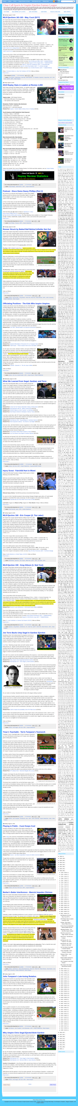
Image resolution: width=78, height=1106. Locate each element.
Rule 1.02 (68, 665)
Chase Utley (71, 283)
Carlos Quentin (61, 274)
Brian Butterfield (62, 251)
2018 (61, 1032)
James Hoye (68, 436)
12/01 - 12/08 (64, 880)
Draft (72, 352)
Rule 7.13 (60, 724)
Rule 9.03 (71, 730)
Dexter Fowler (60, 344)
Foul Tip (60, 385)
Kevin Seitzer (62, 510)
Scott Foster (66, 752)
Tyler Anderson (61, 815)
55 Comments (28, 558)
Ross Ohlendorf (66, 662)
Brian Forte (70, 251)
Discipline (64, 346)
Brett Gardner (29, 77)
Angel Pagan (64, 200)
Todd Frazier (70, 793)
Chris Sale (60, 292)
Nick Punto (71, 607)
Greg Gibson (22, 297)
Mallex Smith (60, 537)
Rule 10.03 (64, 669)
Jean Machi (62, 446)
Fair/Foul (69, 376)
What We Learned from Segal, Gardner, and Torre (24, 381)
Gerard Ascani (64, 398)
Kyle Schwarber (70, 514)
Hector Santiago (61, 413)
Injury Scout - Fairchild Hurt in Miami (19, 471)
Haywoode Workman (62, 412)
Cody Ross (61, 303)
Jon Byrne (68, 482)
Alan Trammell (69, 181)
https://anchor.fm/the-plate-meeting (12, 215)
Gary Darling (71, 392)
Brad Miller (60, 239)
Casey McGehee (61, 277)
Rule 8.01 (68, 726)
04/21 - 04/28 (64, 999)
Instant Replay (12, 186)
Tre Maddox (69, 809)
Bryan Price (60, 261)
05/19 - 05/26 (64, 991)
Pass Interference (61, 616)
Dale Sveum (66, 313)
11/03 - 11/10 (64, 889)
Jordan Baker (66, 486)
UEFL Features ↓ (33, 11)
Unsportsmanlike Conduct (35, 466)
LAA (66, 516)
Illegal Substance (62, 424)
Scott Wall (65, 757)
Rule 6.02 (63, 712)
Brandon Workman (66, 243)
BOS (68, 213)
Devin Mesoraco (69, 343)
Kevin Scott (71, 508)
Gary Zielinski (63, 394)
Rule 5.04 (71, 705)
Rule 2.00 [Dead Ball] (64, 675)
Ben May (23, 77)
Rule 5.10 (67, 709)
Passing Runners (69, 616)
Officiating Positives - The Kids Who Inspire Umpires (26, 303)
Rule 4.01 (70, 697)
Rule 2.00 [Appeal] (62, 671)
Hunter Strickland (62, 418)
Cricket (59, 310)
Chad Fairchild (12, 509)
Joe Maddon (64, 470)
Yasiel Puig (69, 843)
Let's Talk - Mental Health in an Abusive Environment (23, 327)
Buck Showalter (61, 263)
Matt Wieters (69, 565)
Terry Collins (68, 781)
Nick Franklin (60, 605)
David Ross (69, 334)
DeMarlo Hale (61, 337)
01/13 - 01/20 (64, 1028)
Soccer (59, 767)
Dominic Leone (63, 347)
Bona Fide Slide (67, 236)
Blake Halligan (68, 230)
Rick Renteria (66, 644)
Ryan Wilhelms (71, 742)
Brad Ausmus (68, 237)
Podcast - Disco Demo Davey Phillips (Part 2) (23, 191)
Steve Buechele (66, 770)
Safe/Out (71, 747)
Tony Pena (61, 803)
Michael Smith (66, 574)
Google (38, 1101)
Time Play (72, 791)
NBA (70, 595)
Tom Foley (62, 796)
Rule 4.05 (70, 699)
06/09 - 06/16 (64, 985)
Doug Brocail (60, 350)
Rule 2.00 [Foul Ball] (66, 678)
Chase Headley (65, 283)
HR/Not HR (68, 409)
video (50, 818)
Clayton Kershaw (65, 297)
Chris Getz (63, 289)
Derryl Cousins (61, 343)
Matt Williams (61, 566)
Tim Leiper (60, 788)
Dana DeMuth (65, 318)
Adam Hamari (65, 176)
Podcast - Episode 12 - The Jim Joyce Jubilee (21, 365)
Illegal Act (70, 421)
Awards (67, 212)
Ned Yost (30, 626)
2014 (61, 1040)
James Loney (60, 437)
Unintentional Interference (64, 826)
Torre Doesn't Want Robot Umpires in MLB (20, 431)
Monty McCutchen (69, 593)
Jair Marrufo (61, 431)
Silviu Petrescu (69, 766)
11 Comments (28, 507)
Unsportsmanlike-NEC (63, 830)
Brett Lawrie (66, 248)
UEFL (12, 78)
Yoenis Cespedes (70, 845)
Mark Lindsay (65, 547)
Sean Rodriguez (61, 760)
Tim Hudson (70, 787)
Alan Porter (60, 181)
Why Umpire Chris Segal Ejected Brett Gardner (21, 659)
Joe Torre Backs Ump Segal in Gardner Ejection (21, 433)
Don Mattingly (61, 349)
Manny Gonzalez (69, 537)
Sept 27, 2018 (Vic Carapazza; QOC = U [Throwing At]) (35, 64)
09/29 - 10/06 (64, 899)
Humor (71, 416)
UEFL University (50, 297)
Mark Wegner (68, 552)
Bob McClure (62, 234)
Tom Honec (60, 797)
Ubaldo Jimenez (69, 820)
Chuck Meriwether (65, 295)
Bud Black (71, 263)
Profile (66, 632)
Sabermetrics (19, 186)
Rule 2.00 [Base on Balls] (65, 672)
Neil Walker (63, 601)
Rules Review (39, 297)
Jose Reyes (71, 491)
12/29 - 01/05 (64, 872)
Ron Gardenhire (69, 656)
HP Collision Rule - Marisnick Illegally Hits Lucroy (22, 770)
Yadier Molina (69, 842)
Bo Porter (66, 231)
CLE (70, 267)
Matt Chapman (62, 562)
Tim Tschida (67, 790)
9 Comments (28, 373)
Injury (17, 509)
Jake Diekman (67, 431)
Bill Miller (71, 225)
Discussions (71, 346)
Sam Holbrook (65, 750)
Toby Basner (63, 793)
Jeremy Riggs (69, 456)
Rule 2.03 (63, 693)
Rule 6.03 (37, 968)
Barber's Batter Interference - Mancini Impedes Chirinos (27, 892)
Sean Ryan (68, 760)
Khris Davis (68, 510)
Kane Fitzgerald (67, 498)
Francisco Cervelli (61, 386)
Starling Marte (66, 769)
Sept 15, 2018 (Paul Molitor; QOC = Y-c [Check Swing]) (34, 66)
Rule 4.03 (60, 699)
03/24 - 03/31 (64, 1007)
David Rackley (61, 334)
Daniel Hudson (66, 319)
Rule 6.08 (72, 715)
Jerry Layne (68, 458)
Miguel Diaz (60, 577)
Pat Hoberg (68, 617)
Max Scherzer (67, 568)
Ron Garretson (63, 657)
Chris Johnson (63, 291)
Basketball (71, 219)
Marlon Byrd (60, 553)
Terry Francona (61, 782)
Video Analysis (17, 78)
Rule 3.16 (63, 697)
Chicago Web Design (49, 1101)
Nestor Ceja (69, 601)
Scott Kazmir (66, 754)
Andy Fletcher (70, 194)
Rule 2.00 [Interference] (24, 968)
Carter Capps (60, 276)
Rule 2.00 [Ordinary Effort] (66, 684)
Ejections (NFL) (68, 364)
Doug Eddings (68, 350)
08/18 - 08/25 (64, 911)
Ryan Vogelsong (64, 742)
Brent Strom (66, 246)
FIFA (64, 376)
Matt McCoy (62, 565)
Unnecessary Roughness (64, 827)
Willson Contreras (68, 840)
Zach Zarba (60, 849)
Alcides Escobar (61, 184)
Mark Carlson (63, 544)
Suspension (60, 776)
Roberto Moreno (70, 650)
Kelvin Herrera (62, 501)
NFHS (70, 596)
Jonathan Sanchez (66, 485)
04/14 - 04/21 (64, 1001)
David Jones (64, 331)
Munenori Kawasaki (62, 595)
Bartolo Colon (64, 216)
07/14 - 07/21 (64, 974)
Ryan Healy (70, 739)
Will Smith (68, 839)
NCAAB (59, 596)
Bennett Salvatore (64, 222)
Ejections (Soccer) (61, 366)
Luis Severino (66, 529)
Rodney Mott (61, 656)
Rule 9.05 (66, 732)
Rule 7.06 (70, 720)
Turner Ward (69, 813)
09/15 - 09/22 (64, 903)
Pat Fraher (62, 617)
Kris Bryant (63, 513)
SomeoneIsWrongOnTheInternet (66, 77)
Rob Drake (71, 645)
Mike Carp (62, 580)
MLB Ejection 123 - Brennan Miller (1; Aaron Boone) (22, 1060)
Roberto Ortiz (62, 651)
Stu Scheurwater (67, 775)
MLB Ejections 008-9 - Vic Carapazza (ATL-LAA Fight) (64, 49)
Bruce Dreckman (61, 259)
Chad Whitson (70, 280)
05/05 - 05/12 (64, 995)
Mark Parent (60, 550)
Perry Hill (61, 626)
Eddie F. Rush (66, 356)
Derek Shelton (69, 340)
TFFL (59, 778)
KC (27, 626)
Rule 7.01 (69, 717)
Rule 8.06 (70, 729)
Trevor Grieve (60, 812)
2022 (61, 864)
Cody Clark (71, 301)
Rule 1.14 (63, 668)
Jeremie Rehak (67, 455)
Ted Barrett (22, 818)
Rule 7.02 (60, 718)
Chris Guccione (70, 289)
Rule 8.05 (63, 729)
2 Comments (28, 221)
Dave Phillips (12, 223)
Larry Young (60, 523)
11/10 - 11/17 (64, 886)
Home (29, 1084)
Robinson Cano (69, 653)
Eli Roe (68, 366)
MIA (64, 531)
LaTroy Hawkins (61, 517)
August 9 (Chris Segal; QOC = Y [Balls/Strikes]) (40, 62)
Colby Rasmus (67, 303)
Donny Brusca (63, 69)
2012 (61, 1044)
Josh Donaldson (68, 492)
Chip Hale (62, 286)
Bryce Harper (69, 261)
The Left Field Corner (63, 784)
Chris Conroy (66, 288)
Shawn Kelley (61, 766)
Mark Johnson (67, 546)
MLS (67, 532)
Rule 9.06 (72, 732)
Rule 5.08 (70, 708)
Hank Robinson (61, 410)
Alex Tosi (60, 187)
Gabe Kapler (60, 391)
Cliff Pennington (64, 298)
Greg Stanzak (66, 404)
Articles (10, 297)
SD (68, 744)
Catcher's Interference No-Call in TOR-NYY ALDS (68, 153)
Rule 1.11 (63, 666)
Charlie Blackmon (64, 282)
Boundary (60, 237)
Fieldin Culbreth (69, 380)
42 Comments (28, 295)
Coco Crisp (66, 301)
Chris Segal (15, 727)
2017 (61, 1034)
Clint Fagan (71, 298)
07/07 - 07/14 (64, 977)
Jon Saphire (65, 483)
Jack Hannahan (71, 430)
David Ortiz (71, 331)
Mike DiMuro (61, 581)
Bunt (68, 264)
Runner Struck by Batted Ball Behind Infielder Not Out (27, 229)
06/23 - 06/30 (64, 981)
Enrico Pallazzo (69, 369)
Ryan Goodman (63, 739)
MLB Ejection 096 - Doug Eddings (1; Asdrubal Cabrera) (23, 420)
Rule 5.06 (71, 706)
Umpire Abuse (31, 375)
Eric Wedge (67, 373)
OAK (69, 610)
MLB (62, 532)
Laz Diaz (67, 523)
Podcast (17, 223)
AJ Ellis (63, 172)
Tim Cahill (64, 787)
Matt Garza (68, 562)
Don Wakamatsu (69, 349)
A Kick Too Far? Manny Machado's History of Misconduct (24, 406)
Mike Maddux (71, 583)
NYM (68, 598)
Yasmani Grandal (61, 845)
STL (69, 745)
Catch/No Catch (69, 277)
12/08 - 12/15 (64, 878)
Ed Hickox (60, 355)
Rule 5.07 (63, 708)
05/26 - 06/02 (64, 989)
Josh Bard (61, 492)
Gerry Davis (71, 400)
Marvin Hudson (62, 556)
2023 (61, 862)
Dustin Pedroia (63, 353)
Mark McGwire (62, 549)
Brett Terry (72, 249)
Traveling (59, 806)
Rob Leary (62, 647)
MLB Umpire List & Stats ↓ (19, 11)
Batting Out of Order (64, 221)
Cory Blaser (68, 306)
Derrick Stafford (69, 341)
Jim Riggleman (69, 464)
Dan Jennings (67, 316)
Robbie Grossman (61, 648)
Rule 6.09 (62, 717)
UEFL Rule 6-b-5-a (8, 51)
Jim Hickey (71, 461)
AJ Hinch (68, 172)
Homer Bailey (65, 416)
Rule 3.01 (68, 693)
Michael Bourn (65, 571)
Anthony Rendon (61, 203)
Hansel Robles (69, 410)
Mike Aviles (64, 578)
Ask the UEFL (16, 297)
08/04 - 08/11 (64, 968)
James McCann (68, 437)
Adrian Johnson (67, 179)
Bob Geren (72, 233)
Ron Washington (63, 660)
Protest (65, 633)
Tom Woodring (68, 799)
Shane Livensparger (67, 763)
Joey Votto (62, 473)
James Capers (69, 434)
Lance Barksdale (26, 1028)
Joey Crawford (70, 471)
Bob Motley (60, 236)
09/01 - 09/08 (64, 907)
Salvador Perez (67, 748)
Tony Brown (65, 802)
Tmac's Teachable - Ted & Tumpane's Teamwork (24, 732)
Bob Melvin (68, 234)
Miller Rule (28, 560)
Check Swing (62, 285)
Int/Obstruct (64, 427)
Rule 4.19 (65, 703)
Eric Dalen (68, 370)
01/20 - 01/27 (64, 1026)
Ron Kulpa (71, 657)
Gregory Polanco (66, 406)
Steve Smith (66, 772)
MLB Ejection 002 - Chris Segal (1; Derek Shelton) (68, 145)
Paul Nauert (66, 622)
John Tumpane (16, 818)
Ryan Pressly (60, 741)
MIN (73, 531)
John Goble (67, 476)
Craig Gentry (69, 309)
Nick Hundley (67, 605)
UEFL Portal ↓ (67, 11)
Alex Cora (60, 185)
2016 (61, 1036)
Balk (72, 213)
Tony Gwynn (71, 802)
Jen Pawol (66, 453)
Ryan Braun (71, 738)
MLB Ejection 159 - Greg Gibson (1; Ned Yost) (23, 565)
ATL (67, 173)
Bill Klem (66, 225)
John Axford (68, 473)
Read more (65, 45)
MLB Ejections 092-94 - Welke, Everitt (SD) (20, 408)
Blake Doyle (61, 230)
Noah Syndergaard (69, 608)
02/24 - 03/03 (64, 1015)
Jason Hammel (69, 440)
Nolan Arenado (61, 610)
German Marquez (63, 400)
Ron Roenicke (63, 659)
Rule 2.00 (69, 669)
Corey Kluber (60, 306)
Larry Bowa (66, 520)
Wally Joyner (60, 836)
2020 (61, 868)
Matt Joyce (65, 563)
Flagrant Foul (69, 382)
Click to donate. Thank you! (64, 84)
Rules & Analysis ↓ (55, 11)
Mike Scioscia (61, 589)
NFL (59, 598)
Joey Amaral (63, 471)
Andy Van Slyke (67, 197)
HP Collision (61, 409)
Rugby (63, 665)
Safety (62, 748)
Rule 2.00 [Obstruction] (67, 683)
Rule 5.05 (63, 706)
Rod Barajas (69, 654)
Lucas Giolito (68, 528)
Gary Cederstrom (62, 392)
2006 (61, 1048)
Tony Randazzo (68, 803)
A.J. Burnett (60, 169)
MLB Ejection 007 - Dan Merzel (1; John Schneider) (63, 59)
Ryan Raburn (67, 741)
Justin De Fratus (66, 495)
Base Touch (70, 218)
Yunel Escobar (69, 848)
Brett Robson (66, 249)
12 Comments (28, 184)
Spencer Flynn (66, 767)
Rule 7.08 (66, 721)
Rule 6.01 (32, 968)
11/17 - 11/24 (64, 884)
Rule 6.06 (60, 715)
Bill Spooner (62, 227)
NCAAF (65, 596)
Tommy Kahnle (61, 800)
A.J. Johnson (67, 169)
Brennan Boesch (65, 245)
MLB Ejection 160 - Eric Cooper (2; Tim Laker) (23, 515)
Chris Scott (67, 292)
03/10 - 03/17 (64, 1011)
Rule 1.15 (68, 668)
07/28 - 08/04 (64, 970)
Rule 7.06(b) (60, 721)
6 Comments (28, 966)
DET (59, 312)
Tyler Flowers (64, 817)
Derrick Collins (61, 341)
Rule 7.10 (64, 723)
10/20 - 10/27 (64, 893)
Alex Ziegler (65, 188)
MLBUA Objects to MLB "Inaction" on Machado (21, 410)
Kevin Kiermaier (67, 507)
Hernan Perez (60, 415)
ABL (65, 170)
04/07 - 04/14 (64, 1003)
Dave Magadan (62, 325)
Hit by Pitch (68, 415)
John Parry (65, 479)
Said (4, 645)
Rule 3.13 (68, 696)
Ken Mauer (69, 501)
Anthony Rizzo (69, 203)
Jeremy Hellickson (61, 456)
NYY (51, 77)
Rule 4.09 (70, 700)
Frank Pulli (61, 388)
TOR (65, 778)
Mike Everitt (63, 583)
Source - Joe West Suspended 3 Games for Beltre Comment (25, 855)
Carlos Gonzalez (69, 273)
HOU (70, 407)
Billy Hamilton (71, 228)
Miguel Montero (66, 577)
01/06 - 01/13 (64, 1030)
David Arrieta (69, 328)
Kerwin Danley (70, 502)
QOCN (8, 78)
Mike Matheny (63, 584)
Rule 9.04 (61, 732)
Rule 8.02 (33, 297)
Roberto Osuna (69, 651)
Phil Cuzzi (19, 887)
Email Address (61, 94)
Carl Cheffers (71, 270)
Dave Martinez (70, 325)
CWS (64, 268)
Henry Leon (69, 413)
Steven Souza (66, 773)
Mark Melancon (69, 549)
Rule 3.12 (63, 696)
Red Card (60, 642)
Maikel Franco (66, 534)
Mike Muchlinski (67, 586)
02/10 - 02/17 (64, 1019)
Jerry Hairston (60, 458)
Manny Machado (64, 538)
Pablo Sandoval (69, 613)
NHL (63, 598)
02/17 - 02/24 (64, 1017)
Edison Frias (65, 358)
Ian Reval (64, 421)
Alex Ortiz (66, 185)
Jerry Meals (60, 459)
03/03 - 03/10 (64, 1013)
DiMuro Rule (67, 344)
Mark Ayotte (64, 543)
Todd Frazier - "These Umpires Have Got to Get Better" (23, 345)
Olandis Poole (69, 611)
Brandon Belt (65, 240)
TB (65, 776)
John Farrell (65, 474)
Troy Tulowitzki (61, 813)
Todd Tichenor (70, 794)
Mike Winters (61, 590)
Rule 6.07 (66, 715)
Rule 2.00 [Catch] (69, 674)
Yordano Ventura (70, 846)
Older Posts (53, 1084)
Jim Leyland (69, 462)
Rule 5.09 (28, 297)
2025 (61, 858)
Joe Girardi (66, 468)
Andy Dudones (62, 194)
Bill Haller (64, 224)
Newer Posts (7, 1084)
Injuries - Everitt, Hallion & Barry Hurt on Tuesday (22, 109)
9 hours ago (60, 74)
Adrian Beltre (65, 178)
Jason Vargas (64, 443)
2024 (61, 860)
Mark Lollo (71, 547)
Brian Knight (61, 254)
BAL (63, 213)
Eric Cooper (22, 560)
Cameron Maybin (63, 270)
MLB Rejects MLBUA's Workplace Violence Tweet (22, 411)
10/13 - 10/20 (64, 895)
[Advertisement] (21, 1089)
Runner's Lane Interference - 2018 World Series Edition (23, 607)
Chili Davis (72, 285)
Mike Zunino (69, 590)
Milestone (60, 592)
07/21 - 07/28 (64, 972)
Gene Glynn (60, 395)
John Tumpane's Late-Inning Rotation (19, 976)
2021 (61, 866)
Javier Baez (71, 443)
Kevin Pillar (64, 508)
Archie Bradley (69, 206)
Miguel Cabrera (67, 575)
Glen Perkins (69, 401)
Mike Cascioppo (69, 580)
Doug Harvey (61, 352)
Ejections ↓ (44, 11)
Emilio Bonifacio (66, 367)
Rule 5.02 (60, 705)
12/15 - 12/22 (64, 876)
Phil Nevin (71, 629)
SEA (36, 560)
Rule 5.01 (70, 703)
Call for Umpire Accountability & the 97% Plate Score (23, 709)
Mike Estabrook (70, 581)
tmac (27, 818)
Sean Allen (70, 757)
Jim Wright (67, 465)
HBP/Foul (65, 407)
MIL (68, 531)
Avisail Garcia (61, 212)
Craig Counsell (61, 309)
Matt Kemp (71, 563)
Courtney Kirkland (61, 307)
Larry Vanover (68, 522)
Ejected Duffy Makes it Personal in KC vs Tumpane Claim (24, 344)
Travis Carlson (66, 806)
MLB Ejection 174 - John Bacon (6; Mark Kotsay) (68, 160)
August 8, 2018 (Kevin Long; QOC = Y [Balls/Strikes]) (35, 617)
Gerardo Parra (70, 398)
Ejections (41, 77)
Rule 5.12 (64, 711)
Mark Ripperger (67, 550)
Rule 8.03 (67, 727)
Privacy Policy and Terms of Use (39, 1099)
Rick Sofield (64, 645)
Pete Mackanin (67, 626)
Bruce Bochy (68, 258)
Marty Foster (68, 555)
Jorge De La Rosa (66, 488)
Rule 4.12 (70, 702)
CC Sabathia (36, 77)
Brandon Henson (66, 242)
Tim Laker (40, 560)
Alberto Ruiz (69, 182)
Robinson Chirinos (61, 654)
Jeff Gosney (66, 449)
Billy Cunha (65, 228)
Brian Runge (69, 255)
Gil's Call (15, 375)
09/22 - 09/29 (64, 901)
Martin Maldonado (68, 553)
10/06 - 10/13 (64, 897)
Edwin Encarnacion (68, 359)
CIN (65, 267)
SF (62, 745)
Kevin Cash (69, 504)
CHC (72, 266)
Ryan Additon (71, 736)
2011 (61, 1046)
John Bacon (11, 1028)
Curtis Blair (70, 310)
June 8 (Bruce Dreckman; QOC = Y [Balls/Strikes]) (39, 615)
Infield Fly (71, 424)
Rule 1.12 (68, 666)
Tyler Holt (70, 817)
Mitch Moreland (61, 593)
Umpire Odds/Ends (30, 186)
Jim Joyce (62, 462)
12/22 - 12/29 (64, 874)
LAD (70, 516)
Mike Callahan (71, 578)
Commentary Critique (67, 304)
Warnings (60, 837)
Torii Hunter (69, 805)
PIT (63, 613)
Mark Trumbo (60, 552)
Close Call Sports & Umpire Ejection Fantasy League (30, 5)
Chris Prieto (70, 291)
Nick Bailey (64, 604)
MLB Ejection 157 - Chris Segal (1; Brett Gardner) (22, 661)
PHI (59, 613)
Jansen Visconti (61, 440)
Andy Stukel (60, 197)
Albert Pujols (61, 182)
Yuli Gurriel (62, 848)
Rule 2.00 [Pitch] (63, 687)
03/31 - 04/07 (64, 1005)
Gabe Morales (68, 391)
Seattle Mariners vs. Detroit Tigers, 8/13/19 (16, 554)
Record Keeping (69, 641)
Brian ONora (61, 255)
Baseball (62, 219)
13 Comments (29, 464)
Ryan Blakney (63, 738)
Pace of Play (61, 614)
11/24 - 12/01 (64, 882)
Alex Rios (70, 185)
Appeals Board (62, 204)
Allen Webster (64, 191)
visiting (7, 836)
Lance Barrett (64, 519)
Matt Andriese (61, 559)
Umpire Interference (62, 822)
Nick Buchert (70, 604)
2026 (61, 856)
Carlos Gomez (61, 273)
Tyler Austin (68, 815)
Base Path (62, 218)
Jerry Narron (68, 459)
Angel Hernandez (69, 198)
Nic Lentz (67, 602)
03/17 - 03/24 (64, 1009)
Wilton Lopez (60, 842)
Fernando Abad (69, 379)
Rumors (72, 735)
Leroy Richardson (65, 525)
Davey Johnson (61, 328)
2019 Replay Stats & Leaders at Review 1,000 (23, 85)
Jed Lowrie (68, 446)
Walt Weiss (68, 836)
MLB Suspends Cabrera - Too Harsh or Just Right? (22, 421)
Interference (22, 626)
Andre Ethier (71, 191)
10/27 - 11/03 (64, 891)
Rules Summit (64, 735)
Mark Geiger (60, 546)
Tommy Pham (67, 800)
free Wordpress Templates (59, 1101)
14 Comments (28, 725)
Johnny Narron (61, 482)
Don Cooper (69, 347)
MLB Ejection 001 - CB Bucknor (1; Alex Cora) (68, 129)
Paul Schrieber (65, 623)
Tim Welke (64, 791)
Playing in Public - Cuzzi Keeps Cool (19, 826)
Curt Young (64, 310)
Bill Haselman (69, 224)
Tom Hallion (68, 796)
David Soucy (61, 335)
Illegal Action (61, 422)
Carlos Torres (68, 274)
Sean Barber (50, 968)
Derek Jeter (70, 338)
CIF (61, 267)
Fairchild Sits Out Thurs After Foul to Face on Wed (22, 499)
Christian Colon (66, 294)
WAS (63, 835)
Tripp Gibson (68, 812)
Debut (67, 337)
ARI (63, 173)
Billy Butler (60, 228)
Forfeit (71, 383)
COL (59, 268)
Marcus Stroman (66, 541)
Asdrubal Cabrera (65, 209)
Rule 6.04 (62, 714)
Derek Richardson (61, 340)
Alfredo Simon (67, 190)
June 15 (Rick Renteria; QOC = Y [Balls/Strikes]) (40, 67)
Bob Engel (66, 233)
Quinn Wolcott (66, 636)
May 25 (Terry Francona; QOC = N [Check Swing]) (40, 550)
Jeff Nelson (66, 452)
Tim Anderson (66, 785)
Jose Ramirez (65, 491)
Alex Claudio (69, 184)
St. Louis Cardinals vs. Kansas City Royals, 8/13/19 (18, 620)
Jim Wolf (60, 465)
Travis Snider (62, 809)
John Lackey (67, 477)
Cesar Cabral (69, 279)
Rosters (65, 663)
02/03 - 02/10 (64, 1021)
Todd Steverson (62, 794)
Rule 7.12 (70, 723)
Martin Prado (60, 555)
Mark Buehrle (71, 543)
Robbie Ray (69, 648)
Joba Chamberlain (66, 467)
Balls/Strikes (18, 77)
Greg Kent (60, 404)
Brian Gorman (61, 252)
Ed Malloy (68, 355)
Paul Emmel (66, 620)
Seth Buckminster (66, 761)
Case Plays (68, 276)
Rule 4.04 (65, 699)
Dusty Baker (69, 353)
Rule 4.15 (60, 703)
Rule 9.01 (60, 730)
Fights (61, 382)
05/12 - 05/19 (64, 993)
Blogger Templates (70, 1101)
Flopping (60, 383)
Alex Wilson (67, 187)
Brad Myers (67, 239)
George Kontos (66, 397)
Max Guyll (60, 568)
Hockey (59, 416)
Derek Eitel (65, 338)
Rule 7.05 (64, 720)
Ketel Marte (62, 504)
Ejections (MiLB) (62, 363)
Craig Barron (69, 307)
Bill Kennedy (60, 225)
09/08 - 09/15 (64, 905)
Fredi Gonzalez (68, 389)
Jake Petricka (62, 434)
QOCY (32, 560)
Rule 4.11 (65, 702)
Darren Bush (66, 322)
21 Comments (28, 624)
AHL (70, 170)
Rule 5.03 (65, 705)
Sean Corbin (69, 758)
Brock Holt (60, 258)
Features (70, 377)
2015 (61, 1038)
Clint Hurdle (63, 300)
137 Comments (20, 75)
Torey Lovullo (61, 805)
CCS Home (6, 11)
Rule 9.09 (62, 733)
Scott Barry (66, 751)
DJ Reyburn (66, 312)
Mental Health (20, 375)
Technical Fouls (67, 779)
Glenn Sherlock (61, 403)
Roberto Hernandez (61, 650)
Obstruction (60, 611)
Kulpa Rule (46, 77)
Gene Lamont (67, 395)
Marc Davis (65, 540)
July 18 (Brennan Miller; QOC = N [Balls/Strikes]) (40, 61)
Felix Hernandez (61, 379)
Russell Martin (63, 736)
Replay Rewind (67, 642)
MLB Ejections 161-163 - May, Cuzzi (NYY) (21, 17)
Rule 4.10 (60, 702)
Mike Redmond (68, 587)
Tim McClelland (67, 788)
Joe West (71, 470)
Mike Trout (70, 589)
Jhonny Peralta (65, 461)
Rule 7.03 (67, 718)
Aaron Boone (12, 77)
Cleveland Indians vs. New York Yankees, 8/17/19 (18, 71)
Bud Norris (63, 264)
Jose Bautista (66, 489)
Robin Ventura (61, 653)
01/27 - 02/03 (64, 1023)
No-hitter (61, 608)
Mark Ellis (70, 544)
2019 (61, 870)
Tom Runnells (67, 797)
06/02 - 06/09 (64, 987)
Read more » (6, 72)
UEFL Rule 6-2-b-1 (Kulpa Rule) (11, 48)
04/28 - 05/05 (64, 997)
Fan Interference (62, 377)
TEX (70, 776)
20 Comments (28, 1026)
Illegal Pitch (68, 422)
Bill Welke (69, 227)
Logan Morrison (69, 526)
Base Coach (71, 216)
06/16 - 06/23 (64, 983)
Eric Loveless (60, 373)
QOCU (63, 635)
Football (65, 384)
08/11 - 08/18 (64, 913)
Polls (59, 632)
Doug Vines (67, 352)
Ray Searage (61, 641)
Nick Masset (66, 607)
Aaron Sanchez (66, 175)
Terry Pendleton (71, 782)
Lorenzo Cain (61, 528)
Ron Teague (71, 659)
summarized (50, 681)
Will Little (60, 839)
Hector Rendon (69, 412)
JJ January (64, 430)
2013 (61, 1042)
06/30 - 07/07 (64, 979)
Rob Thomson (69, 647)
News (59, 602)
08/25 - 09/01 (64, 909)
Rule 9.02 (66, 730)
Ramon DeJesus (62, 638)
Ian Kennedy (68, 419)
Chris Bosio (68, 286)
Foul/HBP (68, 385)
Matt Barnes (68, 559)
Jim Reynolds (61, 464)
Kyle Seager (61, 516)
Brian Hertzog (69, 252)
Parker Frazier (69, 614)
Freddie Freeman (68, 388)
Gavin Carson (69, 394)
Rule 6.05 (69, 714)
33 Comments (28, 1077)
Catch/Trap (62, 279)
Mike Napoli (60, 587)
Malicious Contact (68, 535)
